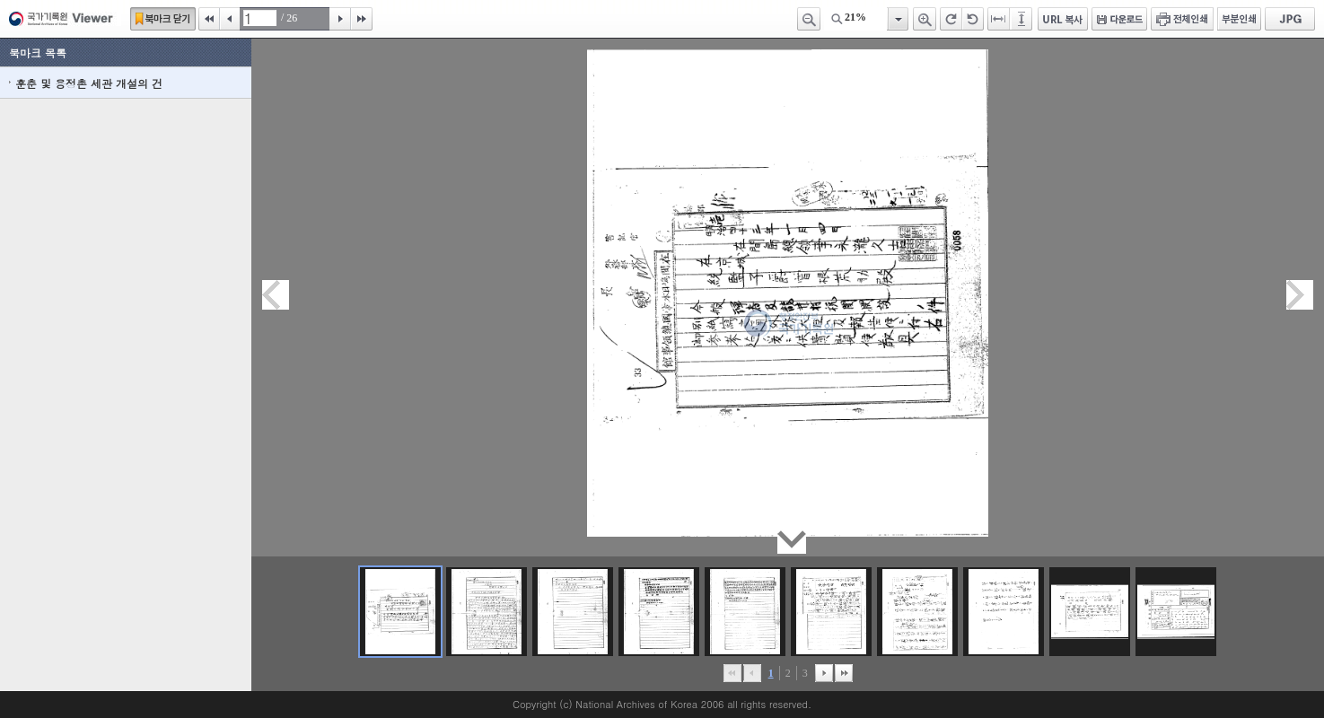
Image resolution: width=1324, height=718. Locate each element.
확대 (924, 19)
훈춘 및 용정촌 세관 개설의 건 (88, 83)
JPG (1290, 19)
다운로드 (1119, 19)
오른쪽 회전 (951, 19)
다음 (340, 19)
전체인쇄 (1182, 19)
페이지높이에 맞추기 (1022, 19)
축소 (808, 19)
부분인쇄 (1239, 19)
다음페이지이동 (1299, 295)
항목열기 (897, 19)
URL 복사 (1063, 19)
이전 (230, 19)
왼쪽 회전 (973, 19)
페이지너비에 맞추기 (999, 19)
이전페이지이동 (275, 295)
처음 (209, 19)
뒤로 (824, 673)
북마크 (163, 19)
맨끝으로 (844, 673)
